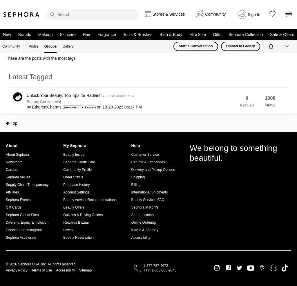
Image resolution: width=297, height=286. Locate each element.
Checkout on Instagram (24, 230)
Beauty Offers (73, 207)
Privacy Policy (17, 270)
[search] (92, 14)
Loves (68, 230)
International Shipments (149, 192)
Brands (24, 34)
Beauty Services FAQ (147, 200)
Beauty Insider (74, 155)
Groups (50, 46)
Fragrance (106, 34)
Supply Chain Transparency (27, 185)
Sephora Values (18, 177)
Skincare (67, 34)
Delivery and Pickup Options (153, 170)
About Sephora (17, 155)
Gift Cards (13, 207)
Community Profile (77, 170)
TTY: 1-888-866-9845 (159, 270)
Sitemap (85, 270)
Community (11, 46)
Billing (135, 185)
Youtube (250, 268)
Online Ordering (143, 222)
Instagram (217, 268)
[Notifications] (272, 46)
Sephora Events (18, 200)
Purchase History (76, 185)
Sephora (21, 14)
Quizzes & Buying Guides (83, 215)
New (7, 34)
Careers (12, 170)
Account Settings (76, 192)
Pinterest (262, 268)
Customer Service (145, 155)
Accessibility (140, 238)
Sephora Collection (246, 34)
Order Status (73, 177)
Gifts (217, 34)
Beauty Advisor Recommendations (89, 200)
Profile (34, 46)
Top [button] (14, 123)
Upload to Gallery (240, 46)
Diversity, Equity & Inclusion (27, 222)
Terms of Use (42, 270)
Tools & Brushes (137, 34)
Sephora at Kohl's (144, 207)
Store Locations (143, 215)
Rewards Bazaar (76, 222)
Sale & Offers (282, 34)
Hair (86, 34)
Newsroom (14, 162)
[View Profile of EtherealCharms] (46, 107)
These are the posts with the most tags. (41, 58)
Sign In (254, 14)
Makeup (45, 34)
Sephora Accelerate (21, 238)
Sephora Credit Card (79, 162)
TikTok (284, 268)
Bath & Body (171, 34)
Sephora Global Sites (22, 215)
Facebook (228, 268)
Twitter (239, 268)
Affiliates (12, 192)
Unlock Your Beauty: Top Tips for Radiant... (81, 95)
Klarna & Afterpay (144, 230)
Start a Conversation (196, 46)
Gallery (67, 46)
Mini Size (197, 34)
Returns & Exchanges (148, 162)
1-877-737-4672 (155, 266)
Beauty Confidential (44, 101)
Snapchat (273, 268)
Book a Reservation (78, 238)
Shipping (138, 177)
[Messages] (287, 47)
